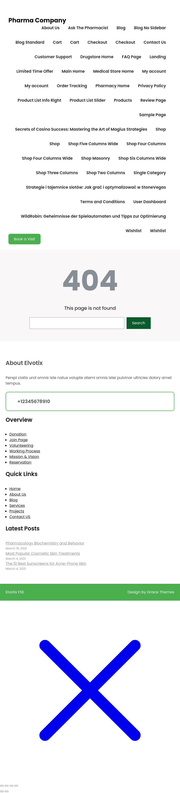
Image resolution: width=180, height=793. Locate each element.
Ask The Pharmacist (88, 28)
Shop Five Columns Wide (93, 144)
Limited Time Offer (34, 71)
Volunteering (21, 445)
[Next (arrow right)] (6, 791)
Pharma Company (37, 20)
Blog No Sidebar (150, 28)
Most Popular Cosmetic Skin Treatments (43, 553)
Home (15, 488)
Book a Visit (24, 239)
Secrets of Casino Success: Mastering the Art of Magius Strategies (81, 129)
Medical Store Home (113, 71)
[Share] (11, 785)
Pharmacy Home (112, 86)
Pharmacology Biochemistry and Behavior (45, 543)
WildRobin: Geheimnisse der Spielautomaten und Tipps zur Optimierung (93, 216)
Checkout (97, 42)
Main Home (73, 71)
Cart (57, 42)
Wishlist (134, 231)
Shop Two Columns (105, 173)
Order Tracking (72, 86)
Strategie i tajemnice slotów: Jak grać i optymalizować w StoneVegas (96, 187)
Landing (158, 57)
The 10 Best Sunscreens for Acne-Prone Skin (46, 563)
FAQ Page (131, 57)
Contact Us (155, 42)
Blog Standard (29, 42)
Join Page (18, 440)
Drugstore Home (96, 57)
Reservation (20, 462)
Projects (16, 511)
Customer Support (53, 57)
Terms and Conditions (102, 202)
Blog (120, 28)
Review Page (153, 100)
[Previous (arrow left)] (2, 791)
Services (17, 505)
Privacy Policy (152, 86)
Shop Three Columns (57, 173)
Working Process (24, 451)
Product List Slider (87, 100)
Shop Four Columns (146, 144)
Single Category (150, 173)
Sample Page (152, 115)
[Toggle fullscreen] (6, 785)
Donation (17, 434)
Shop (161, 129)
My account (154, 71)
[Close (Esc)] (16, 785)
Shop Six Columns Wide (142, 158)
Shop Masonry (95, 158)
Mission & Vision (24, 456)
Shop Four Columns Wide (47, 158)
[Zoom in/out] (2, 785)
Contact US (19, 516)
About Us (50, 28)
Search (138, 323)
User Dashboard (149, 202)
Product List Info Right (39, 100)
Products (123, 100)
